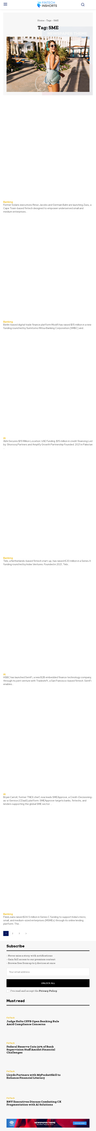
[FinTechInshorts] (48, 4)
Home (40, 20)
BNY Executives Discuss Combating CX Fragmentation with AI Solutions (34, 1103)
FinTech (11, 1018)
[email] (48, 972)
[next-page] (26, 933)
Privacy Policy (48, 990)
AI (4, 438)
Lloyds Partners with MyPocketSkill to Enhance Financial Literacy (34, 1076)
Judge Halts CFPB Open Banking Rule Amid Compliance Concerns (33, 1022)
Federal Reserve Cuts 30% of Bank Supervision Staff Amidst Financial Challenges (31, 1049)
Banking (8, 202)
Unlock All (48, 983)
